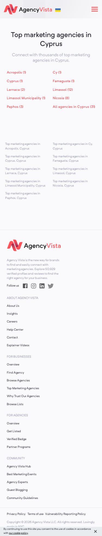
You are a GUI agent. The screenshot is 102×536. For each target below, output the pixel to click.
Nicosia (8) (61, 98)
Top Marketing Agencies (23, 388)
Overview (13, 364)
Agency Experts (17, 482)
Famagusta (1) (64, 81)
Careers (12, 321)
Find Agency (15, 372)
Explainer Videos (18, 345)
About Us (13, 306)
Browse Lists (15, 404)
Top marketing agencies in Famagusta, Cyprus (70, 159)
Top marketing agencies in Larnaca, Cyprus (22, 171)
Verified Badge (16, 439)
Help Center (15, 329)
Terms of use (35, 514)
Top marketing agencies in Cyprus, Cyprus (22, 159)
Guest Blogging (17, 490)
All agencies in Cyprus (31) (74, 107)
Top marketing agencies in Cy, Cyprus (73, 146)
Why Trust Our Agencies (23, 396)
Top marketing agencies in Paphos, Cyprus (22, 196)
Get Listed (14, 431)
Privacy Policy (16, 514)
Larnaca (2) (16, 90)
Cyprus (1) (15, 81)
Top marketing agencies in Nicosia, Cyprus (70, 184)
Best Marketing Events (21, 474)
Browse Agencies (18, 380)
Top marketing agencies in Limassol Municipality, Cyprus (25, 184)
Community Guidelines (22, 498)
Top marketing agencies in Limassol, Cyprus (70, 171)
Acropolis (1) (16, 72)
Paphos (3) (15, 107)
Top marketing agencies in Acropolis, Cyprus (22, 146)
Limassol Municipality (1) (26, 98)
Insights (12, 313)
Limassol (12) (63, 90)
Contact (12, 337)
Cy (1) (57, 72)
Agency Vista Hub (19, 466)
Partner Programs (18, 447)
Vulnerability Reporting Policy (65, 514)
